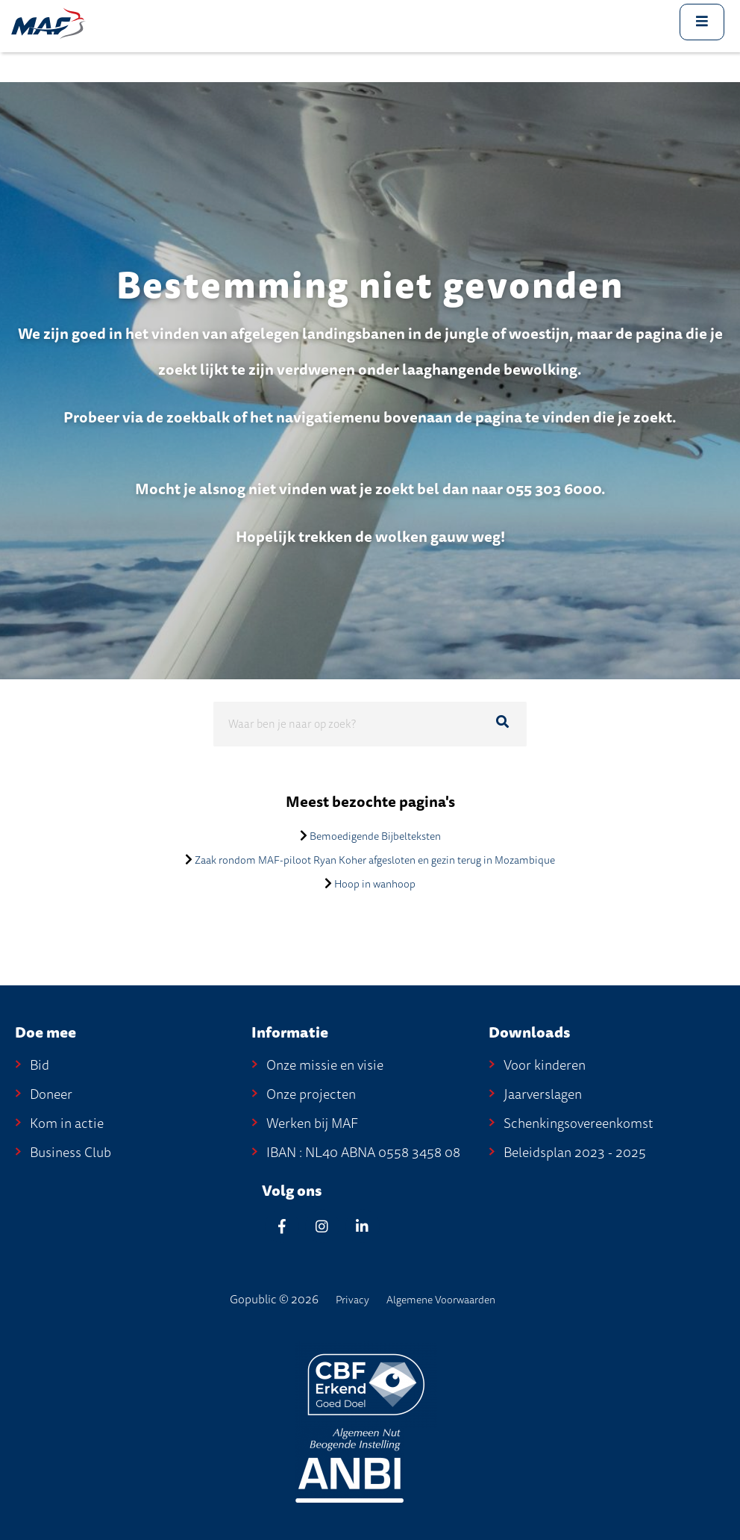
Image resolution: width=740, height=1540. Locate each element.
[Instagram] (322, 1226)
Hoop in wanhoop (375, 884)
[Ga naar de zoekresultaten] (502, 722)
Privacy (352, 1300)
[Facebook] (282, 1226)
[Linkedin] (362, 1226)
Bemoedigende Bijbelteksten (375, 836)
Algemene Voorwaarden (440, 1300)
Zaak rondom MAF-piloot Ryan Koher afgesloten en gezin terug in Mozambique (375, 860)
